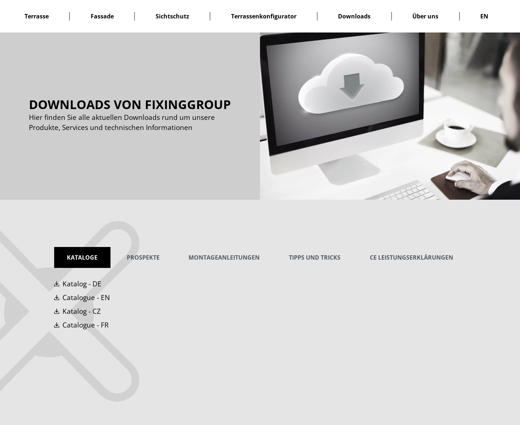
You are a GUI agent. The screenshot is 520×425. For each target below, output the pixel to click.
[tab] (82, 257)
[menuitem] (484, 16)
